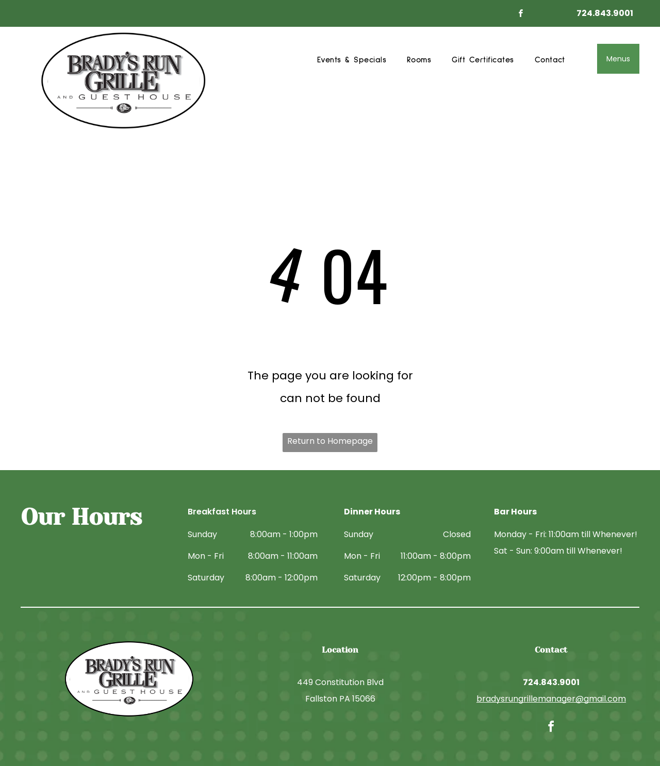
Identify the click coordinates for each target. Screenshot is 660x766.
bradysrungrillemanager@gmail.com (551, 699)
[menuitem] (352, 60)
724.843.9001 (604, 13)
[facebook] (521, 15)
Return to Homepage (330, 441)
